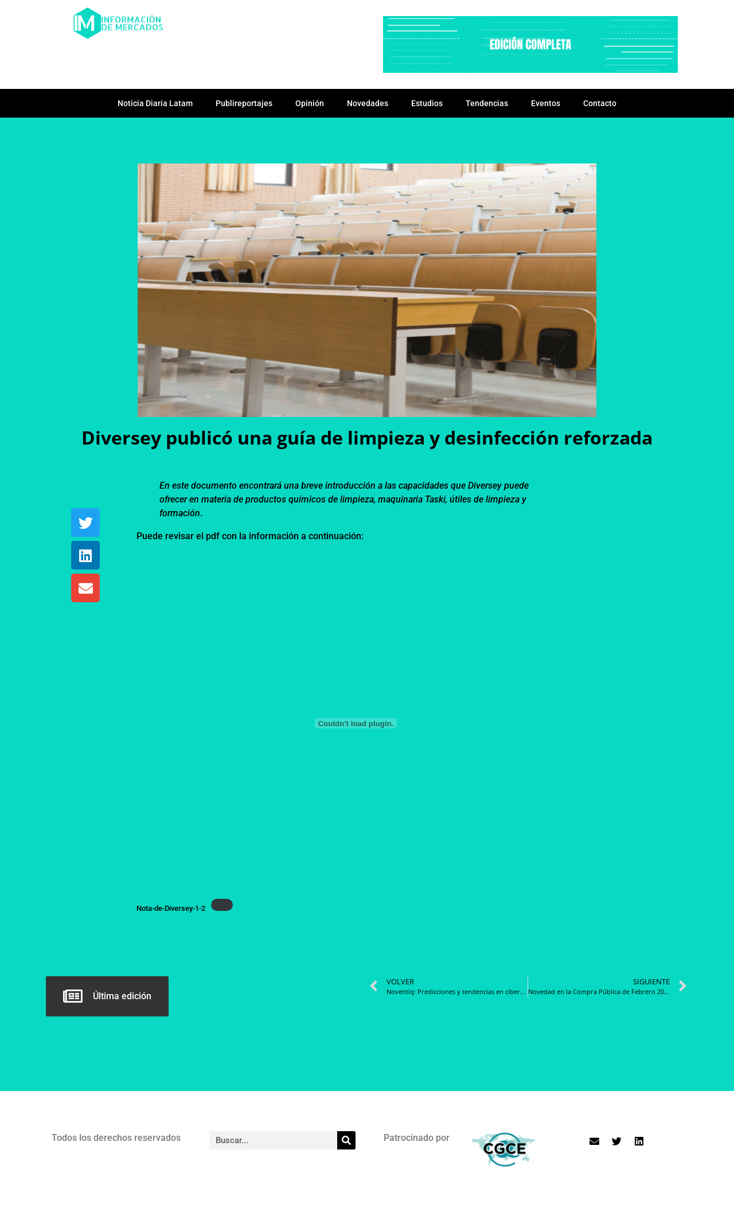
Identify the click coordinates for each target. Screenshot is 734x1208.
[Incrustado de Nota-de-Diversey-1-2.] (355, 723)
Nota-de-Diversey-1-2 (170, 908)
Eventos (545, 103)
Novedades (367, 103)
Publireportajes (244, 103)
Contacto (599, 103)
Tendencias (487, 103)
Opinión (309, 103)
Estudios (427, 103)
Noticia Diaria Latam (155, 103)
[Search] (346, 1140)
